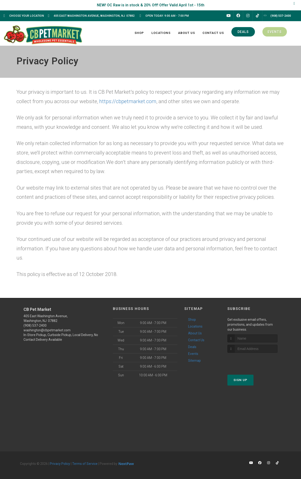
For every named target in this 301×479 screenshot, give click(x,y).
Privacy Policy (60, 464)
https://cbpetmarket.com (127, 101)
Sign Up (240, 380)
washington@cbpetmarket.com (47, 330)
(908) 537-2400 (35, 325)
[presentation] (252, 361)
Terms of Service (85, 464)
